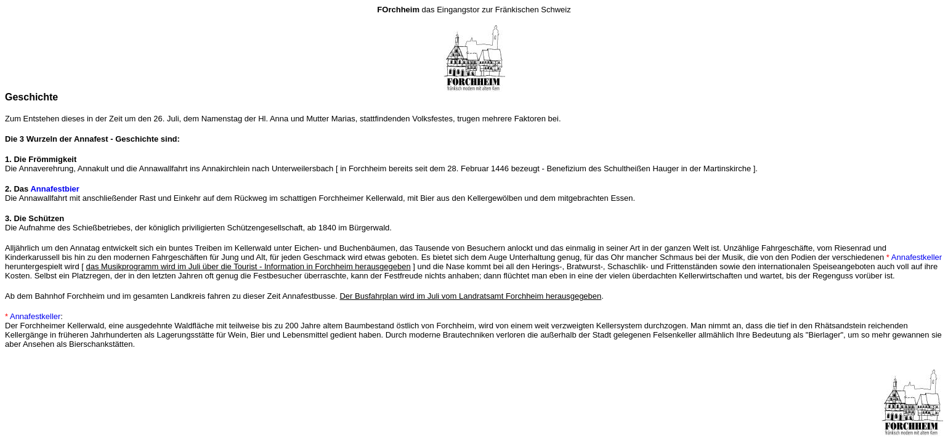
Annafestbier (54, 188)
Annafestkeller (916, 257)
